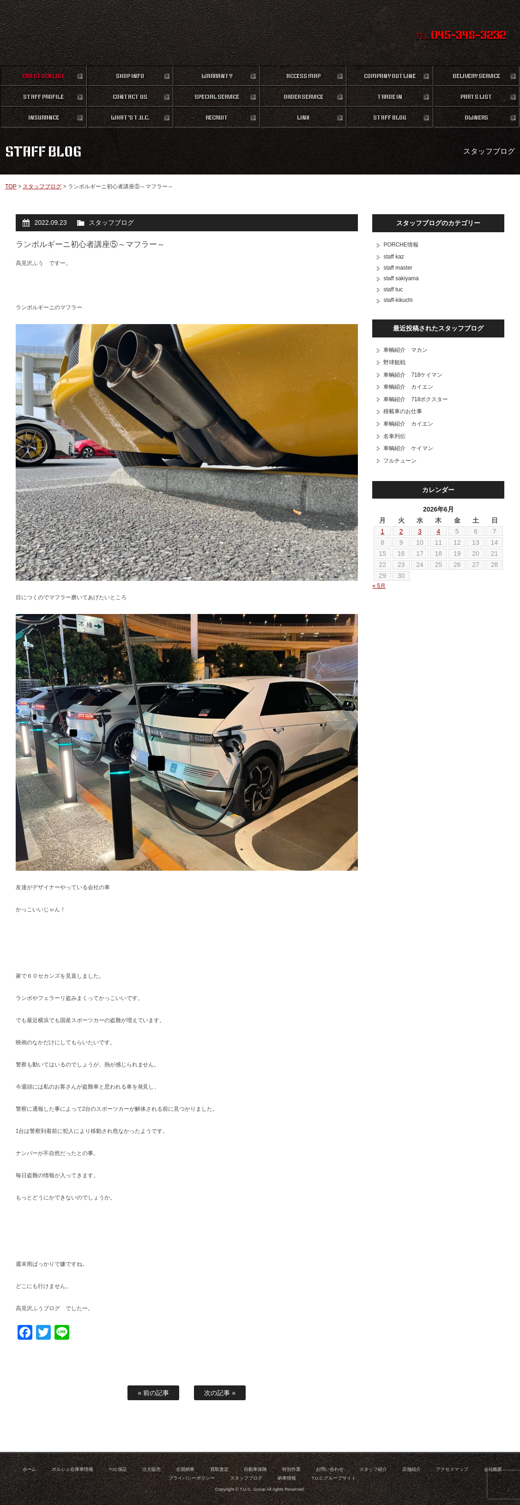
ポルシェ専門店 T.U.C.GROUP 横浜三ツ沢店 (260, 32)
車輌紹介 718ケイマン (412, 375)
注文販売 (151, 1469)
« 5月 (379, 586)
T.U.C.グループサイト (334, 1478)
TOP (10, 186)
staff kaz (393, 256)
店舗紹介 (411, 1469)
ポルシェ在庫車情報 (72, 1469)
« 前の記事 (153, 1393)
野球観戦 (394, 362)
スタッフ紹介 (373, 1469)
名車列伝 (394, 436)
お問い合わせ (330, 1469)
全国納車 (185, 1469)
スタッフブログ (42, 186)
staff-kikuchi (397, 300)
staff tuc (393, 289)
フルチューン (400, 461)
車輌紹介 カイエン (408, 387)
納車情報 (287, 1478)
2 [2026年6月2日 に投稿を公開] (401, 531)
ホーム (29, 1469)
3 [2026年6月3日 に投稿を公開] (420, 531)
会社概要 (493, 1469)
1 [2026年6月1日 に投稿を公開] (382, 531)
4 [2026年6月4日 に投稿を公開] (438, 531)
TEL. (460, 36)
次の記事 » (220, 1393)
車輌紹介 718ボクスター (415, 399)
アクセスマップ (452, 1469)
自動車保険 (255, 1469)
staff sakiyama (400, 278)
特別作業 (291, 1469)
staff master (397, 268)
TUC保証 (118, 1469)
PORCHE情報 (400, 244)
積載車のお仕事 (402, 411)
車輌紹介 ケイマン (408, 448)
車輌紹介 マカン (405, 350)
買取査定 (219, 1469)
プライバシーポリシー (192, 1478)
